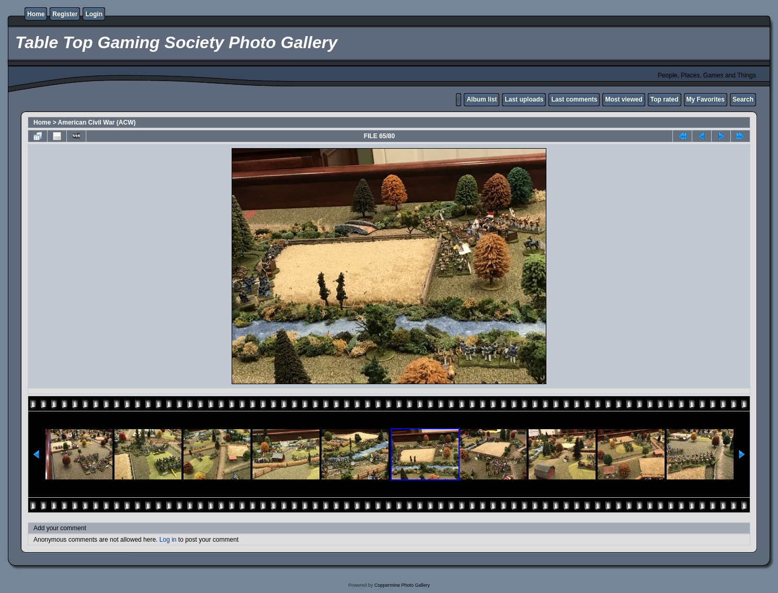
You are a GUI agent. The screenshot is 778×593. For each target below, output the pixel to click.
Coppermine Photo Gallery (402, 585)
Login (93, 14)
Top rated (664, 99)
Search (743, 99)
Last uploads (524, 99)
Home (35, 14)
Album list (481, 99)
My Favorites (706, 99)
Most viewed (623, 99)
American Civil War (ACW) (97, 122)
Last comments (574, 99)
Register (64, 14)
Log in (168, 539)
